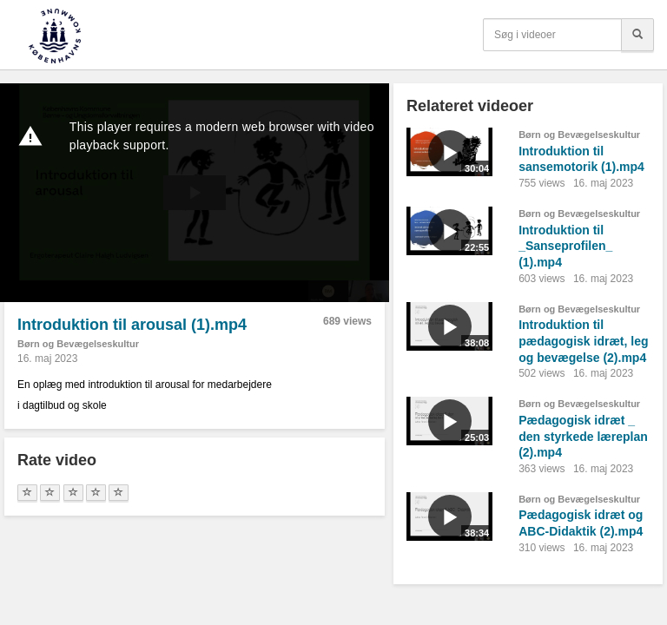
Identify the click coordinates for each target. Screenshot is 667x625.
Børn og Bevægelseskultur (78, 344)
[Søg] (637, 34)
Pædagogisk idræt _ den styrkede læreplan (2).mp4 (583, 436)
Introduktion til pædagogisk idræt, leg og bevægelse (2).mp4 (583, 341)
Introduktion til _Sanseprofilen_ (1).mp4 (565, 246)
